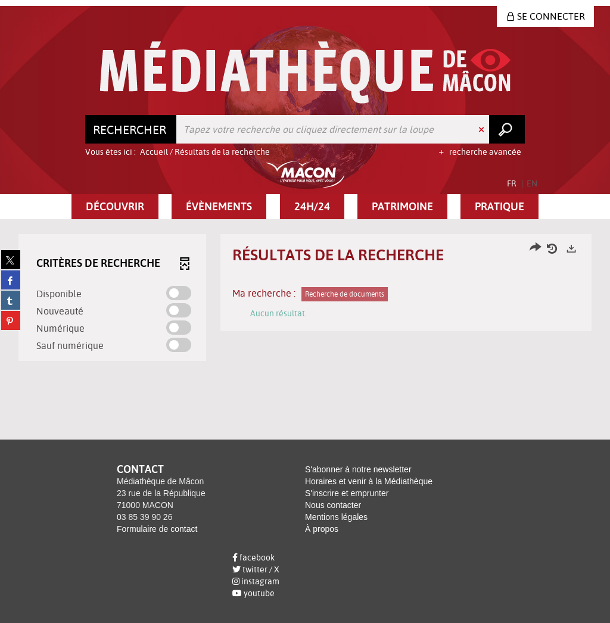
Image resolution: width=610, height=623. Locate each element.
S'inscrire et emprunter (346, 493)
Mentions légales (336, 517)
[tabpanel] (305, 299)
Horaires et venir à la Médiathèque (368, 481)
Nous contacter (333, 505)
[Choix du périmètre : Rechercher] (131, 129)
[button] (114, 206)
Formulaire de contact (157, 529)
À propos (321, 529)
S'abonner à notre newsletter (358, 469)
